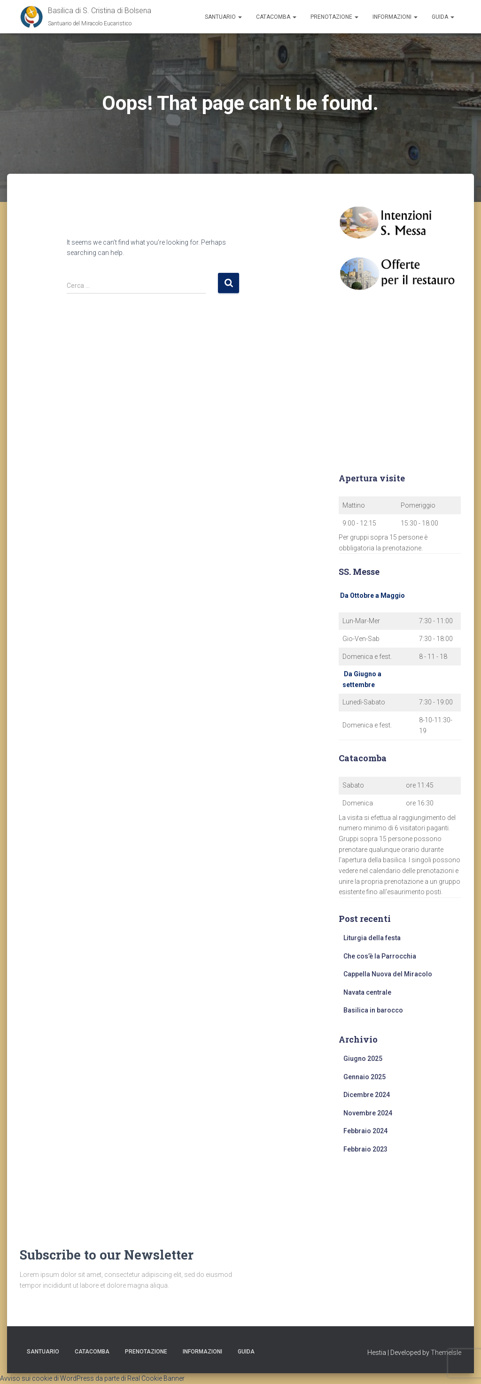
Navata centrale (367, 992)
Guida (443, 17)
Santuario (223, 17)
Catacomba (276, 17)
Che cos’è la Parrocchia (379, 956)
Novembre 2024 (367, 1113)
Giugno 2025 (362, 1058)
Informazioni (395, 17)
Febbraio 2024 (365, 1131)
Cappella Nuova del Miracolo (387, 974)
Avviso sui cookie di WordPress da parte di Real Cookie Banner (92, 1378)
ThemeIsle (446, 1352)
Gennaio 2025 (364, 1077)
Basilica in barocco (373, 1010)
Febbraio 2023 (365, 1149)
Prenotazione (334, 17)
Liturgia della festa (372, 938)
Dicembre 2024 (366, 1094)
